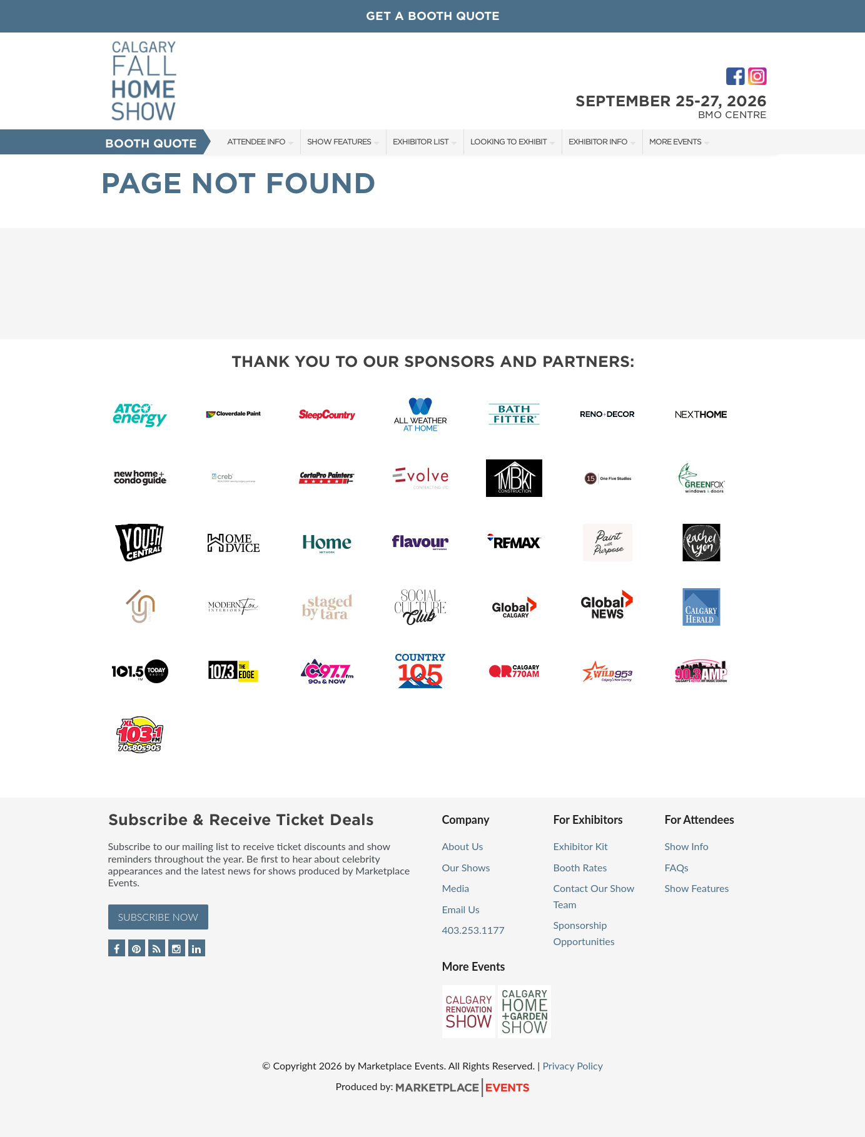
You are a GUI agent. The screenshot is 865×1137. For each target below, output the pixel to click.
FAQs (677, 867)
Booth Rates (580, 867)
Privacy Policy (572, 1065)
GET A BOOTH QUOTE (433, 16)
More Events (675, 141)
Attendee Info (256, 141)
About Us (462, 846)
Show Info (687, 846)
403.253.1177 (473, 930)
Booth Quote (151, 143)
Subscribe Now (158, 917)
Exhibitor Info (598, 141)
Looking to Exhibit (508, 141)
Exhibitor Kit (581, 846)
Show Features (339, 141)
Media (456, 888)
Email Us (461, 909)
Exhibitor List (420, 141)
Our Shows (466, 867)
